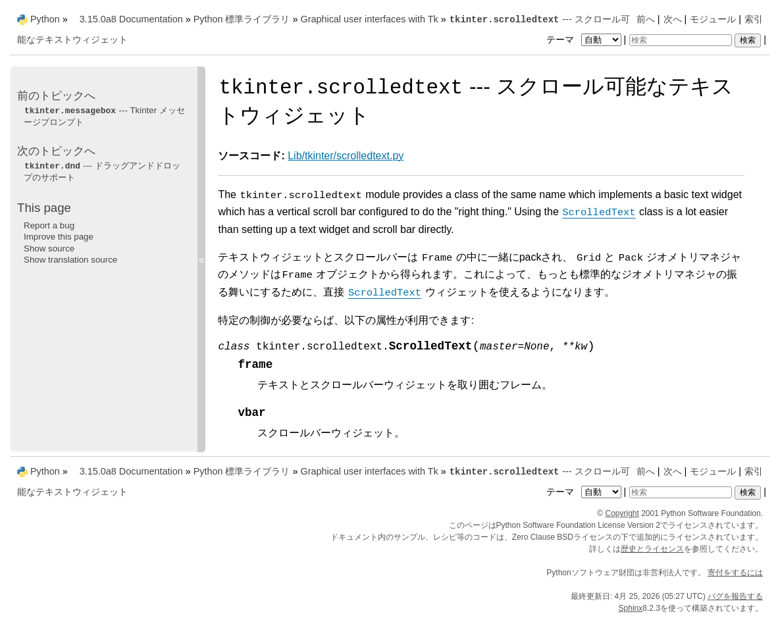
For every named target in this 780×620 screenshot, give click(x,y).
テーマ (585, 39)
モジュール (713, 19)
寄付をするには (735, 572)
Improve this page (58, 237)
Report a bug (49, 225)
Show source (49, 248)
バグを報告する (735, 596)
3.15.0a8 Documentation (131, 19)
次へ (672, 19)
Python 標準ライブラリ (242, 19)
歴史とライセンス (652, 549)
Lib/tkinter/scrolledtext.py (345, 155)
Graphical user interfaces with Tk (369, 19)
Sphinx (631, 608)
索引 (753, 19)
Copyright (622, 513)
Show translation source (70, 260)
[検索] (680, 40)
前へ (646, 19)
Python (45, 19)
